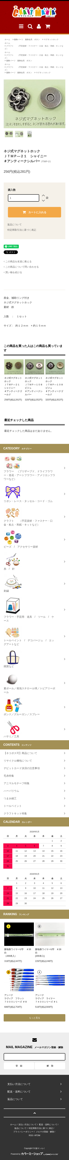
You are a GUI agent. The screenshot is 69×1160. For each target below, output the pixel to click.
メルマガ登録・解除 (45, 1132)
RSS (31, 1135)
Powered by (34, 1154)
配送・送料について (48, 1124)
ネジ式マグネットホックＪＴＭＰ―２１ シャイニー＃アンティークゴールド (13, 386)
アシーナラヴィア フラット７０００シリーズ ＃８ (15, 998)
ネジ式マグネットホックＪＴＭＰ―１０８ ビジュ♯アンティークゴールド (55, 386)
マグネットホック (51, 39)
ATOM (37, 1135)
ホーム (7, 39)
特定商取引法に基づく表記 (21, 229)
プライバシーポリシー (23, 1132)
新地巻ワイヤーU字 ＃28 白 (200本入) (49, 952)
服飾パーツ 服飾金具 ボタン (27, 39)
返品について (14, 224)
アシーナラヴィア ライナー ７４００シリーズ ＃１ (46, 998)
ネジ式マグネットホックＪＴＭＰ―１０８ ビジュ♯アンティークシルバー (34, 386)
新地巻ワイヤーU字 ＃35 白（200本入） (19, 952)
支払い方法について (27, 1124)
